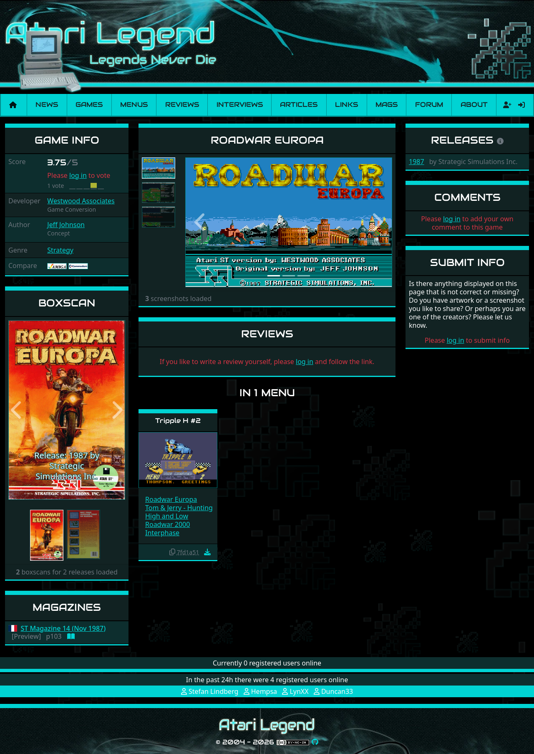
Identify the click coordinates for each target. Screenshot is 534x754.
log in (78, 175)
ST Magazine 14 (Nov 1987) (63, 629)
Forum (429, 104)
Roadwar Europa (171, 499)
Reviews (182, 104)
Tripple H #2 (178, 420)
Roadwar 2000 (167, 524)
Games (89, 104)
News (46, 104)
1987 (416, 161)
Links (346, 104)
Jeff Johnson (66, 224)
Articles (298, 104)
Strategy (60, 250)
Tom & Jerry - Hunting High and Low (179, 512)
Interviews (240, 104)
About (474, 104)
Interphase (162, 532)
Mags (386, 104)
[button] (17, 410)
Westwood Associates (80, 200)
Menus (134, 104)
